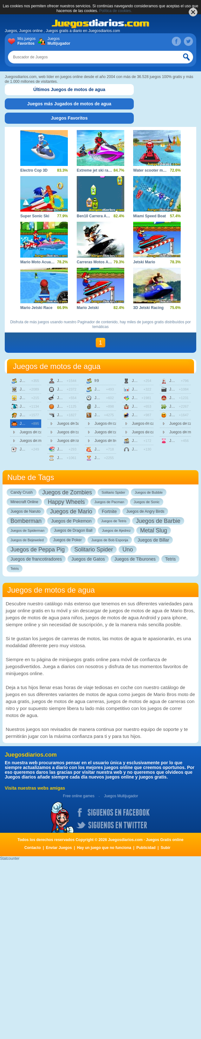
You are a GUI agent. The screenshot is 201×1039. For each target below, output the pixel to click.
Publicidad (146, 847)
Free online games (78, 796)
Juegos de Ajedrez (116, 530)
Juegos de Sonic (146, 502)
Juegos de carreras (30, 423)
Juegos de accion (30, 389)
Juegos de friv (105, 389)
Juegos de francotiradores (36, 559)
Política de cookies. (115, 11)
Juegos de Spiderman (27, 530)
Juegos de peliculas (180, 389)
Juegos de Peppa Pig (37, 549)
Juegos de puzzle (180, 406)
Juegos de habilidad (105, 415)
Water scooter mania (152, 170)
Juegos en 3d (142, 389)
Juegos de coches (68, 389)
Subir (166, 847)
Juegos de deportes (68, 406)
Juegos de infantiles (105, 449)
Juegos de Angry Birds (145, 511)
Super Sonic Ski (34, 216)
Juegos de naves (180, 380)
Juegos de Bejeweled (27, 540)
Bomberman (26, 521)
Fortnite (109, 511)
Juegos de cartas (30, 449)
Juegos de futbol (105, 398)
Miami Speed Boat (149, 216)
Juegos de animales (30, 406)
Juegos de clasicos (68, 380)
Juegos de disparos (68, 415)
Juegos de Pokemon (71, 520)
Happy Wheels (66, 502)
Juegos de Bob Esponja (109, 540)
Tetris (170, 559)
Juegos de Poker (67, 540)
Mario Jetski (88, 308)
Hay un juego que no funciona (104, 847)
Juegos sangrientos (180, 415)
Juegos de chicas (105, 458)
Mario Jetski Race (36, 308)
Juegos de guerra (105, 406)
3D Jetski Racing (148, 308)
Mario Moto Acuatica (38, 262)
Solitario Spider (113, 492)
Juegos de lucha (142, 406)
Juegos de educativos (68, 449)
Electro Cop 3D (34, 170)
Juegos (58, 41)
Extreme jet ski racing (96, 170)
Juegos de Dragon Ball (73, 530)
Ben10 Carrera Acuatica (98, 216)
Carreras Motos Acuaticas (100, 262)
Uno (127, 549)
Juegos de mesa (142, 380)
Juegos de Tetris (113, 521)
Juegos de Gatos (88, 559)
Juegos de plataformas (180, 398)
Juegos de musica (142, 449)
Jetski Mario (144, 262)
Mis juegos (27, 41)
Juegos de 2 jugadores (30, 380)
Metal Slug (153, 530)
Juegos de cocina (68, 398)
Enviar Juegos (59, 847)
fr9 (96, 380)
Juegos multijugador (142, 440)
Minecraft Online (24, 502)
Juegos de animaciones (30, 398)
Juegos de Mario (71, 511)
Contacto (32, 847)
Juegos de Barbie (158, 521)
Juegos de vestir (180, 440)
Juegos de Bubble (149, 492)
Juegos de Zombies (67, 492)
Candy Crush (21, 492)
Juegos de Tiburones (135, 559)
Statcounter (9, 858)
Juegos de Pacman (109, 502)
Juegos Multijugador (121, 796)
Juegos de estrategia (68, 458)
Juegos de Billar (153, 540)
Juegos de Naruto (25, 511)
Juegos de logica (142, 398)
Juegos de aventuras (30, 415)
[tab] (69, 89)
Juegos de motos (142, 415)
